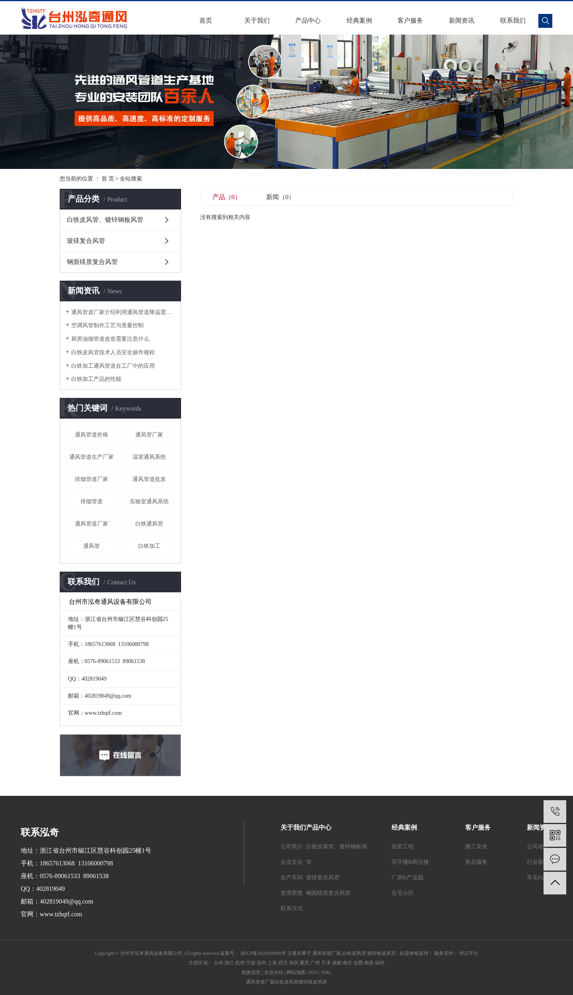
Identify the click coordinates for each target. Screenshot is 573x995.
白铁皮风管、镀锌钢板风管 (105, 219)
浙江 (229, 963)
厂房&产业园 (408, 878)
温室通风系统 (149, 457)
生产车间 (292, 878)
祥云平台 (468, 953)
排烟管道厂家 (91, 479)
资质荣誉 (292, 893)
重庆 (304, 963)
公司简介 (292, 847)
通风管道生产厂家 (91, 457)
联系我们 (513, 20)
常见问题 (538, 878)
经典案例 (359, 20)
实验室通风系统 (149, 501)
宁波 (250, 963)
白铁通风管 (149, 524)
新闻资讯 (461, 20)
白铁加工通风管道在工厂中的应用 (113, 366)
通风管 (91, 546)
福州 (379, 963)
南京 (347, 963)
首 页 (107, 179)
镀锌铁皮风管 (381, 953)
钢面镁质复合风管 (92, 261)
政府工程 (403, 847)
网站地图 (296, 972)
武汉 (283, 963)
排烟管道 (91, 501)
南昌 (369, 963)
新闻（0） (280, 197)
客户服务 (410, 20)
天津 (326, 963)
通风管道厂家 (91, 524)
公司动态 (538, 847)
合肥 (358, 963)
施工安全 (476, 847)
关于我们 (257, 20)
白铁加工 (149, 546)
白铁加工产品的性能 (96, 379)
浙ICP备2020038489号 (263, 953)
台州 (218, 963)
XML (326, 972)
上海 (272, 963)
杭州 (240, 963)
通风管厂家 (149, 435)
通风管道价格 (91, 435)
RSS (313, 972)
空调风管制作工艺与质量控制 (107, 325)
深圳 (293, 963)
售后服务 (476, 862)
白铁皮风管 (354, 953)
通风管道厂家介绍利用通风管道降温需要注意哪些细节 (123, 312)
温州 (261, 963)
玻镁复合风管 (86, 240)
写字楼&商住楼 (410, 862)
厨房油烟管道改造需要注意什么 (110, 339)
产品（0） (226, 197)
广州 (315, 963)
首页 (205, 20)
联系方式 (292, 909)
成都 (336, 963)
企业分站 (273, 972)
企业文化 (292, 862)
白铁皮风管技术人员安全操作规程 (113, 352)
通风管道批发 (149, 479)
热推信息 (251, 972)
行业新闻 (538, 862)
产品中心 (308, 20)
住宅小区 (403, 893)
